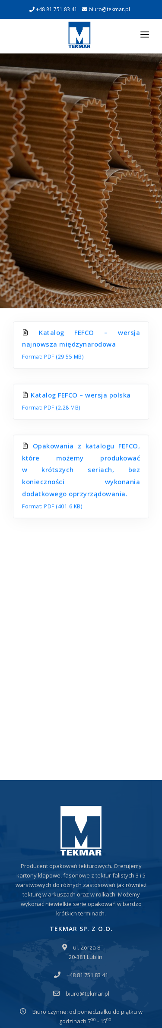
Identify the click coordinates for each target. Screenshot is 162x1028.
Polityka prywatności (46, 980)
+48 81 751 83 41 (53, 9)
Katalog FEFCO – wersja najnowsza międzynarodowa (81, 252)
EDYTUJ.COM (76, 1008)
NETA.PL (111, 1008)
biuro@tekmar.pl (106, 9)
